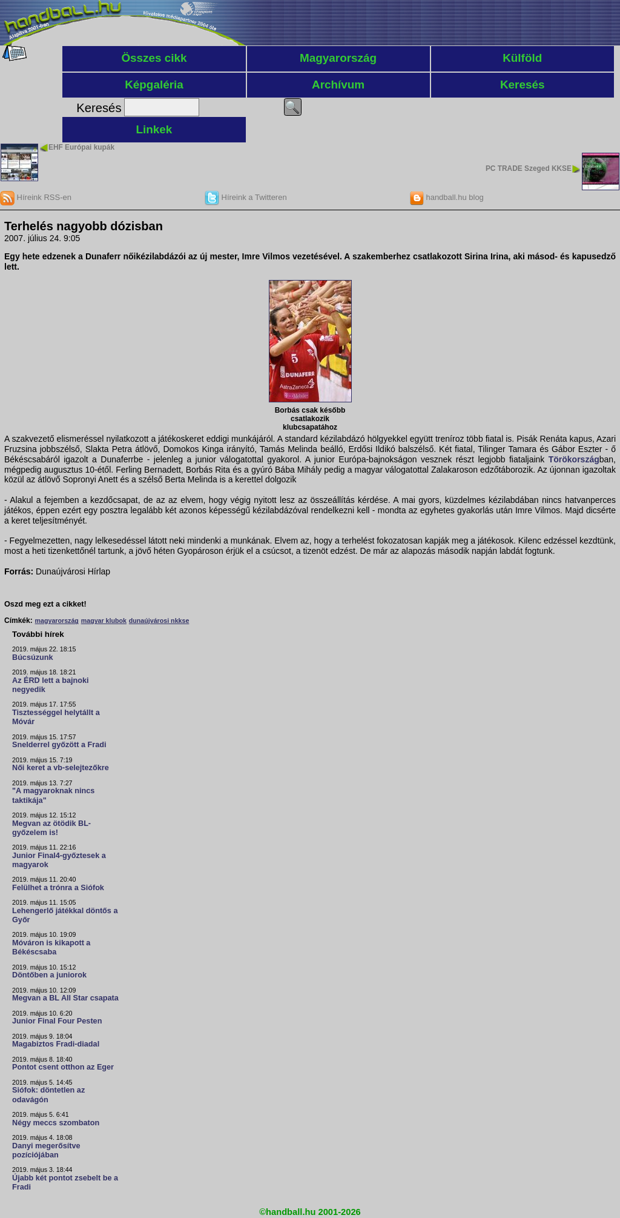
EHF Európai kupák (81, 147)
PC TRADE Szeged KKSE (529, 168)
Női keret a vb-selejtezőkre (60, 768)
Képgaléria (154, 84)
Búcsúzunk (32, 657)
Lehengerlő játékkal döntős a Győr (64, 915)
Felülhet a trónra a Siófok (58, 888)
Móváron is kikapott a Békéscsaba (51, 947)
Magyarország (338, 58)
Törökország (574, 459)
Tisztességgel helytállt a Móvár (56, 717)
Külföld (522, 58)
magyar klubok (104, 620)
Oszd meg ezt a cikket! (45, 604)
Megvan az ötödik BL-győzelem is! (51, 828)
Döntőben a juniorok (49, 975)
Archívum (338, 84)
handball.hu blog (446, 197)
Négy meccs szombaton (55, 1123)
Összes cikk (153, 58)
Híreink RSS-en (35, 197)
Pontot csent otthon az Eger (63, 1067)
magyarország (57, 620)
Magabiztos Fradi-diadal (55, 1044)
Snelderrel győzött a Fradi (59, 744)
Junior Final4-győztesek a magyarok (59, 860)
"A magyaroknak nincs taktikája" (53, 795)
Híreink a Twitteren (246, 197)
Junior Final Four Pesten (57, 1021)
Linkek (154, 129)
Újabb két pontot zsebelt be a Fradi (65, 1182)
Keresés (522, 84)
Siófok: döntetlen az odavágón (48, 1094)
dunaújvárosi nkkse (159, 620)
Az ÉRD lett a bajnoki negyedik (50, 685)
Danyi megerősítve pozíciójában (46, 1150)
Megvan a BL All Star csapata (65, 998)
